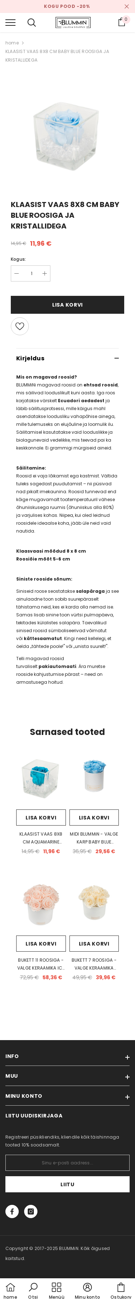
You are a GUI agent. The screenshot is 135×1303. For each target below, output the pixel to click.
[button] (33, 1291)
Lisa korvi (67, 304)
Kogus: (18, 259)
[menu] (10, 22)
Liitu (67, 1184)
